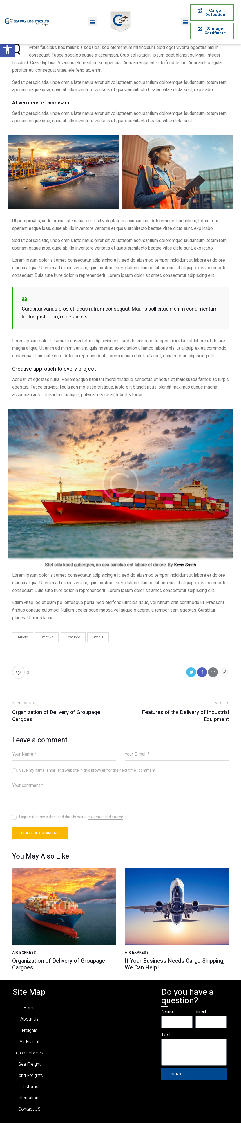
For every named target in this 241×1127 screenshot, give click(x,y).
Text (165, 1038)
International (29, 1101)
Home (29, 1011)
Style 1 (98, 637)
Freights (29, 1034)
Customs (29, 1090)
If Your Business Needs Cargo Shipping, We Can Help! (174, 968)
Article (22, 637)
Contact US (29, 1113)
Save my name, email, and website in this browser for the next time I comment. (87, 772)
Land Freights (29, 1079)
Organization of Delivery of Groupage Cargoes (58, 968)
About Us (29, 1023)
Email (200, 1015)
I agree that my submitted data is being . (73, 819)
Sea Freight (29, 1068)
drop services (29, 1056)
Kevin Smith (185, 565)
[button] (7, 49)
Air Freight (30, 1045)
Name (167, 1015)
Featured (73, 637)
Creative (46, 637)
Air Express (25, 956)
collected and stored (105, 819)
